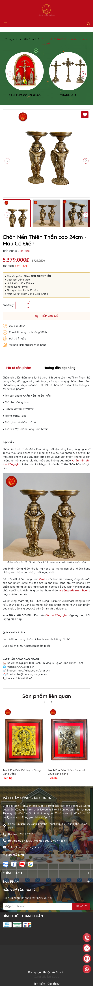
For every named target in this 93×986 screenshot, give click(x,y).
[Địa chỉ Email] (46, 906)
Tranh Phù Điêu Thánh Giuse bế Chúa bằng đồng (66, 772)
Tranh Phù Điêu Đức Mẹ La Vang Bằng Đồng (22, 772)
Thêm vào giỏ (46, 316)
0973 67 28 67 (26, 834)
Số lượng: (8, 305)
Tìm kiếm (39, 983)
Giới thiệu (53, 983)
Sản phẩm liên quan (46, 696)
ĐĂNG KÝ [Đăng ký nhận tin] (81, 906)
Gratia (43, 579)
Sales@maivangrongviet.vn (24, 847)
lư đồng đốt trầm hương (74, 590)
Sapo (55, 976)
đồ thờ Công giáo (57, 615)
